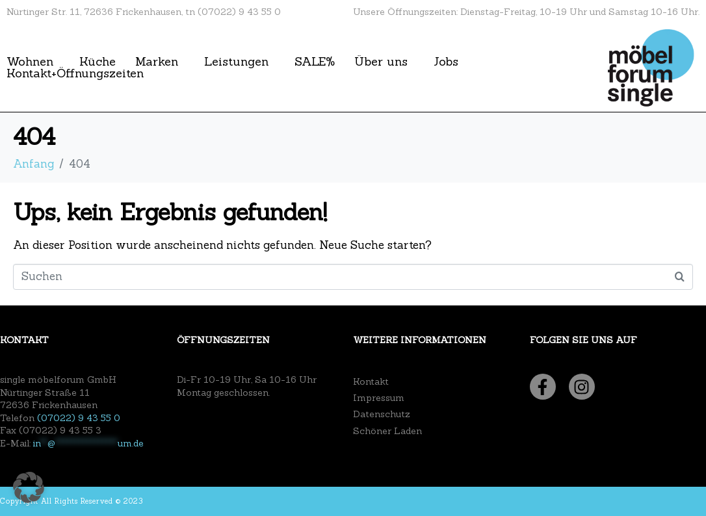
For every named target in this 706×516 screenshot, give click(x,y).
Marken (156, 62)
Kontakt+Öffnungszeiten (75, 73)
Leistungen (236, 62)
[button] (28, 487)
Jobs (446, 62)
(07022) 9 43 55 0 (78, 418)
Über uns (381, 62)
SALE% (314, 62)
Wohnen (30, 62)
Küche (97, 62)
